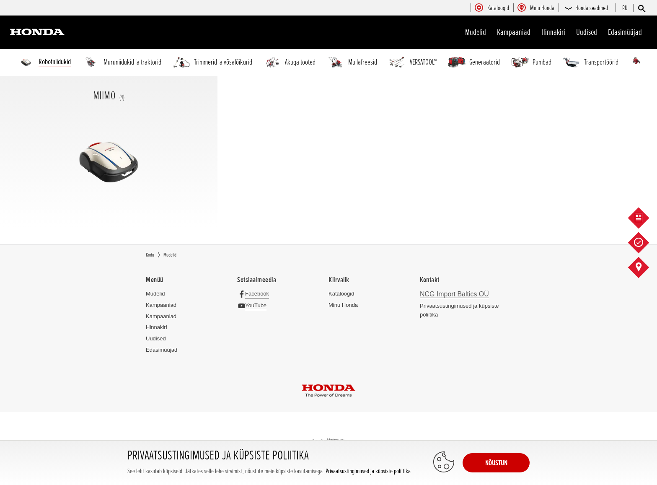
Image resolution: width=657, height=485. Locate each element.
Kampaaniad (161, 305)
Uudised (586, 32)
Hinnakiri (553, 32)
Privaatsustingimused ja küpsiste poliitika (368, 471)
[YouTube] (254, 305)
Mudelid (475, 32)
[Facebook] (255, 293)
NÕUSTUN (496, 462)
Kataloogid (341, 293)
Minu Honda (343, 305)
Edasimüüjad (625, 32)
